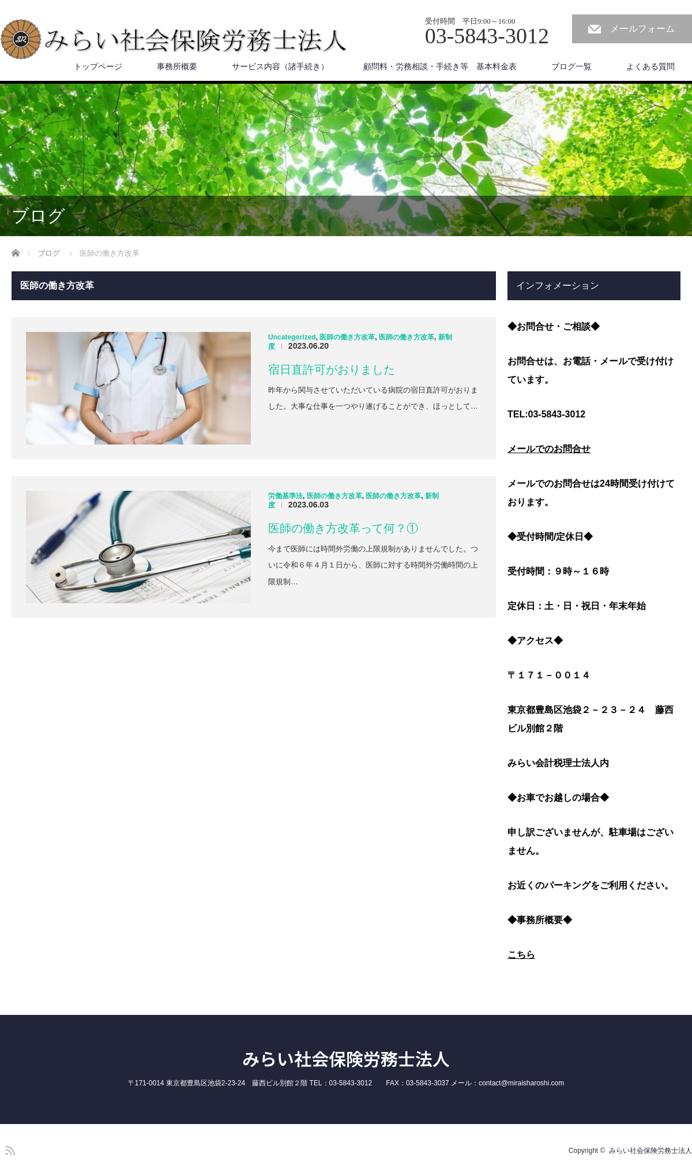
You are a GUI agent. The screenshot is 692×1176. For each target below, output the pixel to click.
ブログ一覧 (571, 66)
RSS (8, 1148)
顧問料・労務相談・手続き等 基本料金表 (440, 66)
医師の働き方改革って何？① (343, 528)
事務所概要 (177, 66)
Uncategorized (292, 337)
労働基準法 (285, 496)
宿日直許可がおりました (331, 369)
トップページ (98, 66)
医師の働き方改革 (347, 337)
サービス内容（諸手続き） (280, 66)
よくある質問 (650, 66)
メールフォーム (642, 28)
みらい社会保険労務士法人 (346, 1058)
